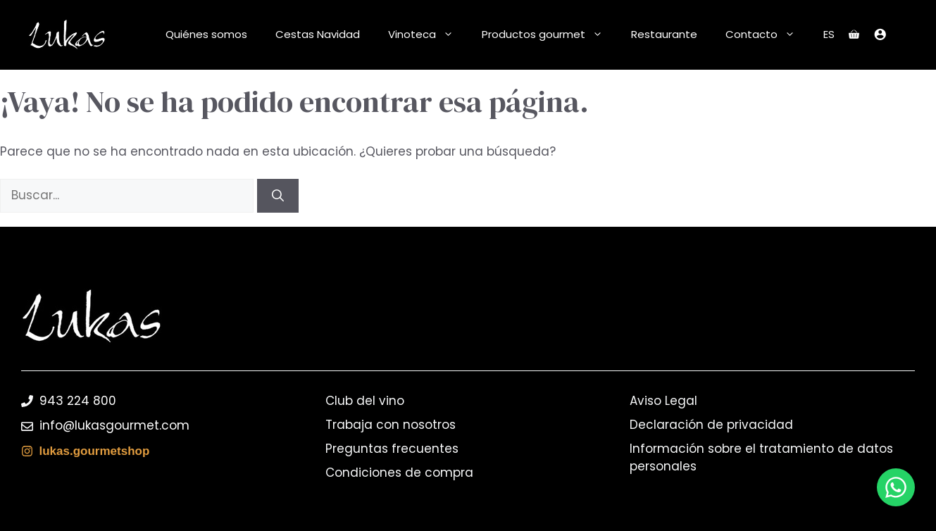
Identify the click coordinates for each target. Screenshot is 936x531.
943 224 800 (77, 400)
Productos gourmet (549, 34)
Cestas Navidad (317, 34)
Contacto (767, 34)
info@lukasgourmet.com (114, 425)
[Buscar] (278, 196)
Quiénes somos (206, 34)
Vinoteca (428, 34)
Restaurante (664, 34)
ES (829, 34)
